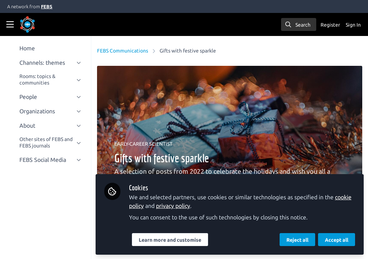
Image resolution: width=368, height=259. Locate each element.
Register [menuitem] (330, 25)
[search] (298, 24)
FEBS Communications (123, 51)
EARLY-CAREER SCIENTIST (144, 144)
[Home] (37, 24)
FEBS (46, 6)
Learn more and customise (170, 240)
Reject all (297, 240)
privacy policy (174, 206)
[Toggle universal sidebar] (10, 24)
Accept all (336, 240)
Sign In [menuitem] (353, 25)
